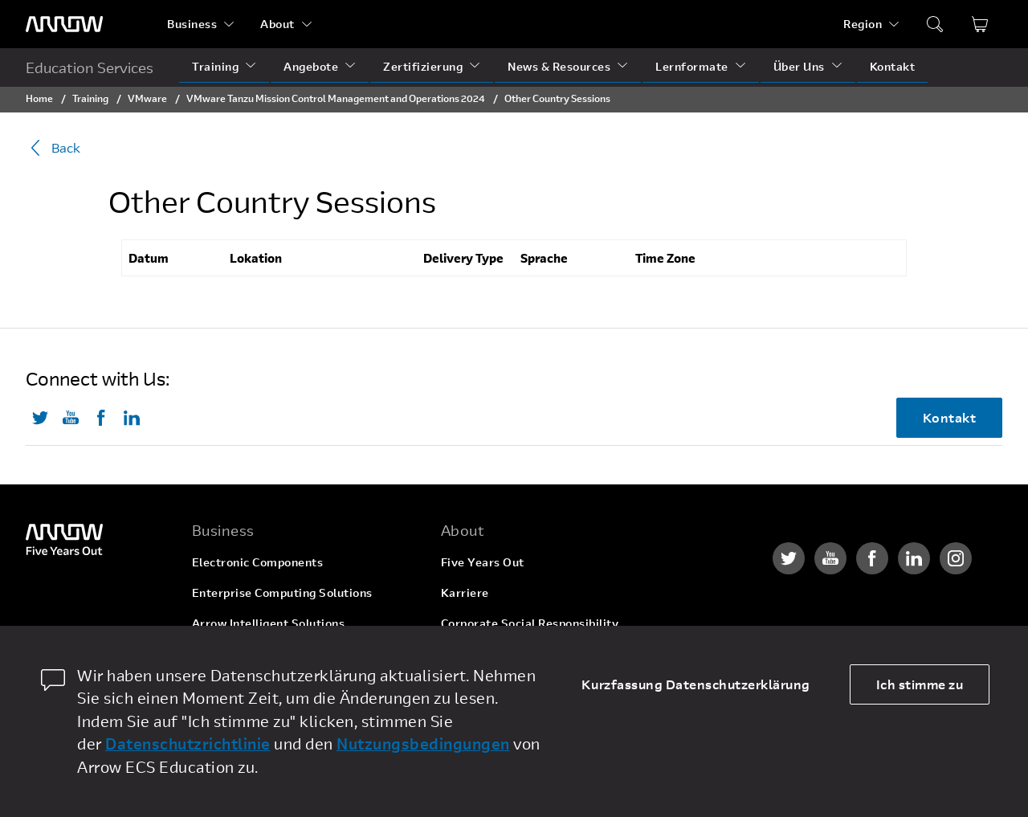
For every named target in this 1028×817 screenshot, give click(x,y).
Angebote (311, 66)
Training (215, 66)
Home (39, 98)
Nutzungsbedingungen (423, 743)
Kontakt (893, 66)
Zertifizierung (423, 66)
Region (862, 23)
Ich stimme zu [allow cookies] (920, 684)
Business (192, 23)
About (277, 23)
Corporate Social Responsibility (530, 623)
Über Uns (799, 66)
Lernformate (691, 66)
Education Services (89, 67)
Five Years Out (482, 562)
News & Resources (559, 66)
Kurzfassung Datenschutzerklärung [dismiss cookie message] (695, 684)
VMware (147, 98)
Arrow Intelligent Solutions (268, 623)
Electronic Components (258, 562)
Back (53, 147)
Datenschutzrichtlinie (188, 743)
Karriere (465, 592)
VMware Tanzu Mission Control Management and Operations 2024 (335, 98)
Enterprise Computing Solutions (282, 592)
